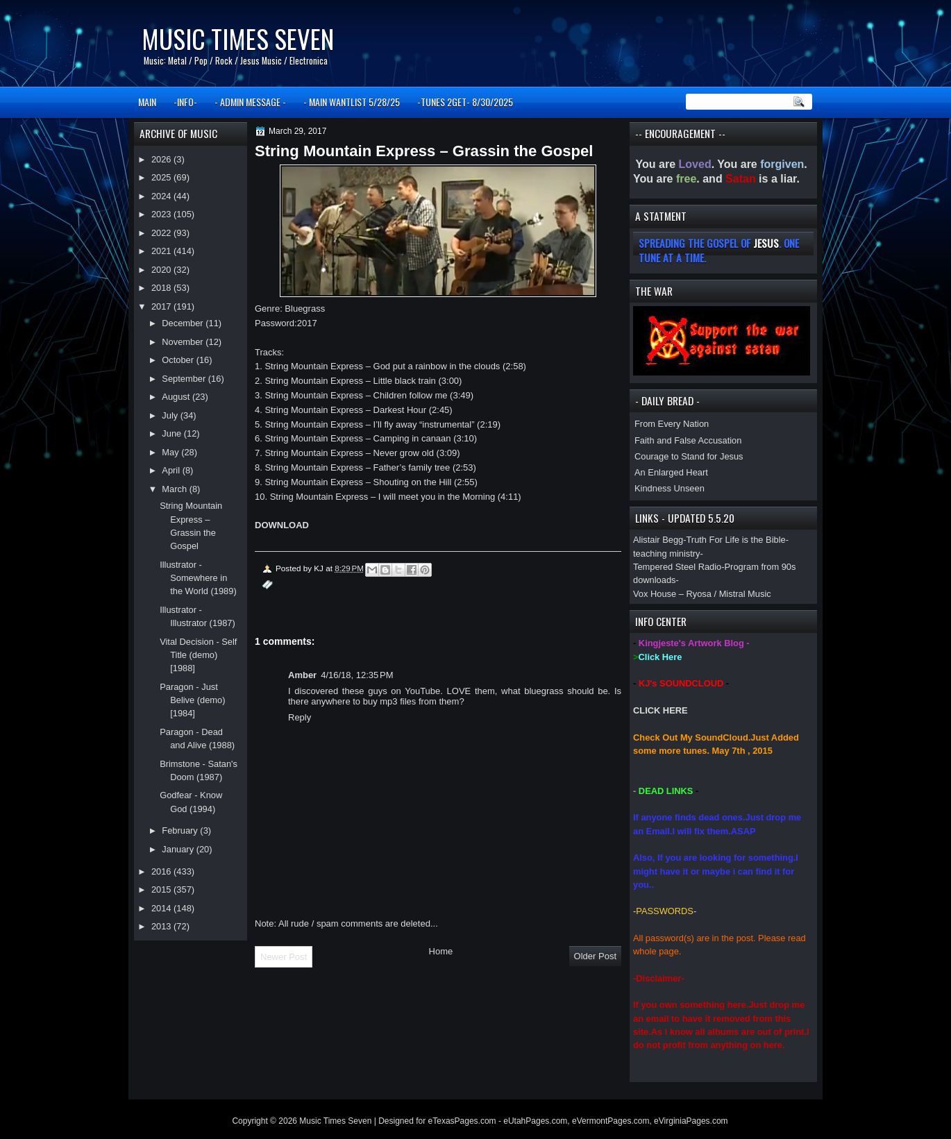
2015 (162, 889)
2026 (162, 159)
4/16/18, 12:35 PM (357, 675)
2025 (162, 177)
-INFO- (185, 101)
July (171, 415)
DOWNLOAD (282, 525)
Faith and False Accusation (687, 440)
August (177, 396)
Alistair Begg (658, 539)
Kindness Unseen (669, 488)
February (181, 830)
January (179, 849)
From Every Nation (671, 424)
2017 (162, 306)
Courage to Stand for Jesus (688, 456)
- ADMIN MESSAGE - (250, 101)
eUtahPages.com (535, 1121)
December (183, 323)
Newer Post (283, 957)
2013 (162, 926)
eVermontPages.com (610, 1121)
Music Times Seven (238, 38)
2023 (162, 214)
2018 (162, 287)
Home (441, 951)
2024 (162, 196)
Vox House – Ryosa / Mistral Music (702, 594)
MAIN (147, 101)
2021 (162, 251)
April (172, 470)
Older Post (595, 956)
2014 (162, 908)
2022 (162, 233)
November (183, 342)
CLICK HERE (660, 710)
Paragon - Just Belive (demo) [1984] (192, 700)
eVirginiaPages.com (691, 1121)
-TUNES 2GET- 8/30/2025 (465, 101)
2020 (162, 269)
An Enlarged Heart (671, 472)
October (179, 360)
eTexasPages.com (462, 1121)
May (171, 452)
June (172, 433)
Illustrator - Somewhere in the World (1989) (198, 578)
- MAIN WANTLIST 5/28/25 (351, 101)
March (175, 489)
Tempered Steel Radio (677, 567)
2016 (162, 871)
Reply (299, 717)
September (185, 378)
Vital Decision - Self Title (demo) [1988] (198, 655)
